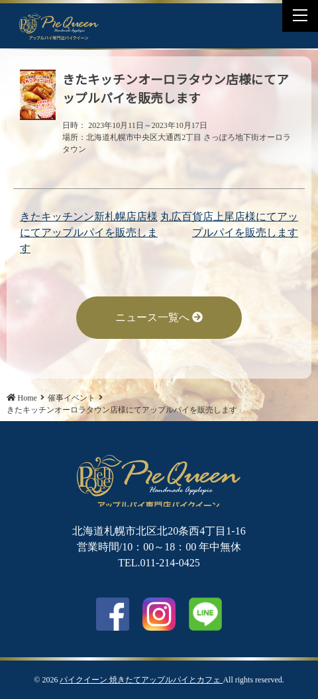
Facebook (129, 17)
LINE (162, 17)
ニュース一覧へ (159, 317)
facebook (112, 614)
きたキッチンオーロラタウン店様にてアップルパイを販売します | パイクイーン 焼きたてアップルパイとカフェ (59, 26)
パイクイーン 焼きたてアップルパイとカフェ (141, 679)
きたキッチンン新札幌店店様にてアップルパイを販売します (89, 232)
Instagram (159, 614)
